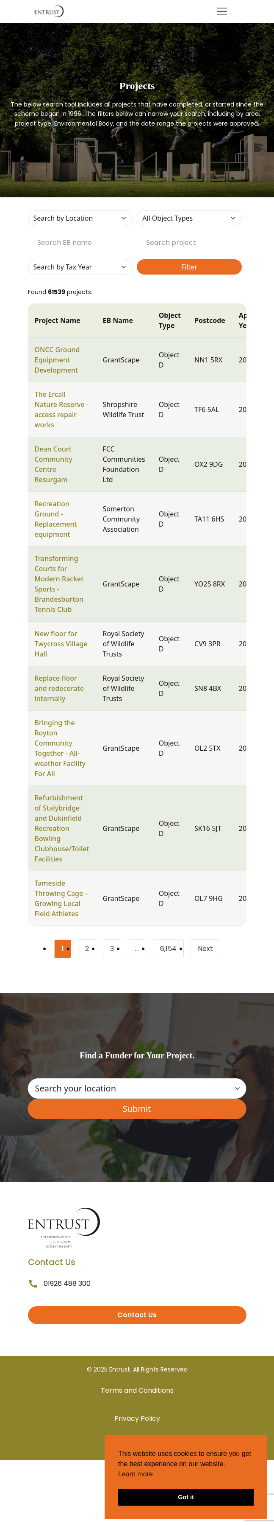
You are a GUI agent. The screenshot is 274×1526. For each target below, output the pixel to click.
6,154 (172, 950)
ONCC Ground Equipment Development (57, 360)
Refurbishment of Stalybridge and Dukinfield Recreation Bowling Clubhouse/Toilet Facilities (62, 828)
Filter (189, 267)
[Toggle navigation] (221, 11)
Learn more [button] (135, 1474)
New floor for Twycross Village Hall (61, 644)
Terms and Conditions (137, 1390)
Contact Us (137, 1315)
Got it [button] (186, 1497)
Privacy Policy (137, 1418)
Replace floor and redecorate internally (59, 688)
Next (205, 949)
